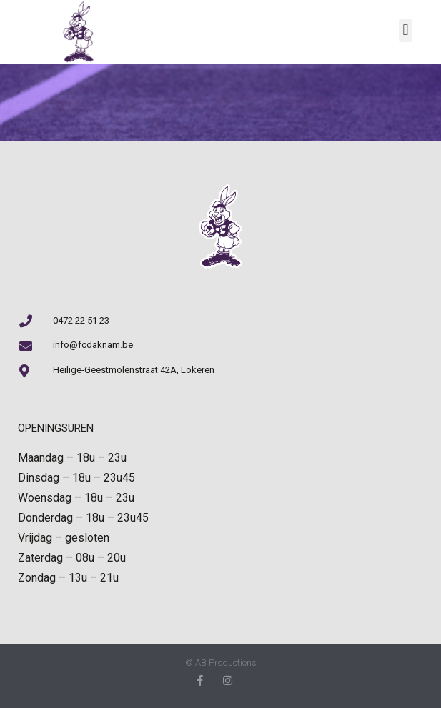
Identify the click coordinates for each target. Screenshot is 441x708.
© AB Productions (221, 662)
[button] (405, 30)
